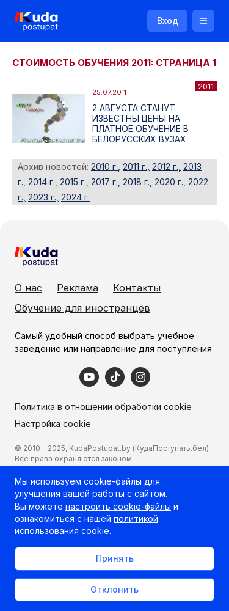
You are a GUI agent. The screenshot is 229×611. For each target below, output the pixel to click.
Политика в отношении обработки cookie (103, 406)
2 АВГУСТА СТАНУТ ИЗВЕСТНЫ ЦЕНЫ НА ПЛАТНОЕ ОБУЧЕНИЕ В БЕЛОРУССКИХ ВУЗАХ (140, 123)
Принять (115, 558)
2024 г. (75, 197)
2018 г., (137, 182)
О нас (28, 288)
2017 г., (105, 182)
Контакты (137, 288)
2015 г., (74, 182)
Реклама (77, 288)
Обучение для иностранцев (82, 308)
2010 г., (105, 166)
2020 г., (170, 182)
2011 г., (136, 166)
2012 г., (166, 166)
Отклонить (114, 589)
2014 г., (42, 182)
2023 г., (43, 197)
